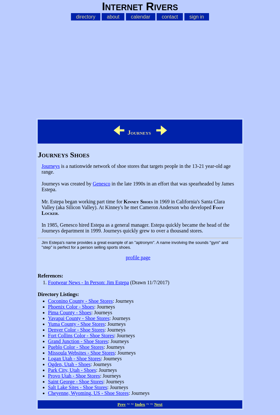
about (113, 17)
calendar (140, 17)
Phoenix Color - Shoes (71, 306)
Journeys (51, 166)
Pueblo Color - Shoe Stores (76, 347)
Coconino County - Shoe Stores (80, 301)
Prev (122, 404)
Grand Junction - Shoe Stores (78, 341)
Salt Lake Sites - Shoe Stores (77, 387)
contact (170, 17)
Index (140, 404)
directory (85, 17)
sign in (197, 17)
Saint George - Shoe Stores (75, 381)
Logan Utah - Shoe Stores (74, 358)
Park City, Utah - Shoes (72, 370)
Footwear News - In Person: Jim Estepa (88, 282)
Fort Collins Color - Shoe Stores (81, 335)
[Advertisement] (140, 68)
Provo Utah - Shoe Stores (74, 376)
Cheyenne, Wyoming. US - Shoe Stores (88, 393)
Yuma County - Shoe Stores (76, 324)
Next (158, 404)
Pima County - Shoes (69, 312)
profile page (138, 257)
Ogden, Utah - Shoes (69, 364)
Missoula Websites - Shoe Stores (81, 353)
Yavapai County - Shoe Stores (78, 318)
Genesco (101, 183)
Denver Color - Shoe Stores (76, 330)
